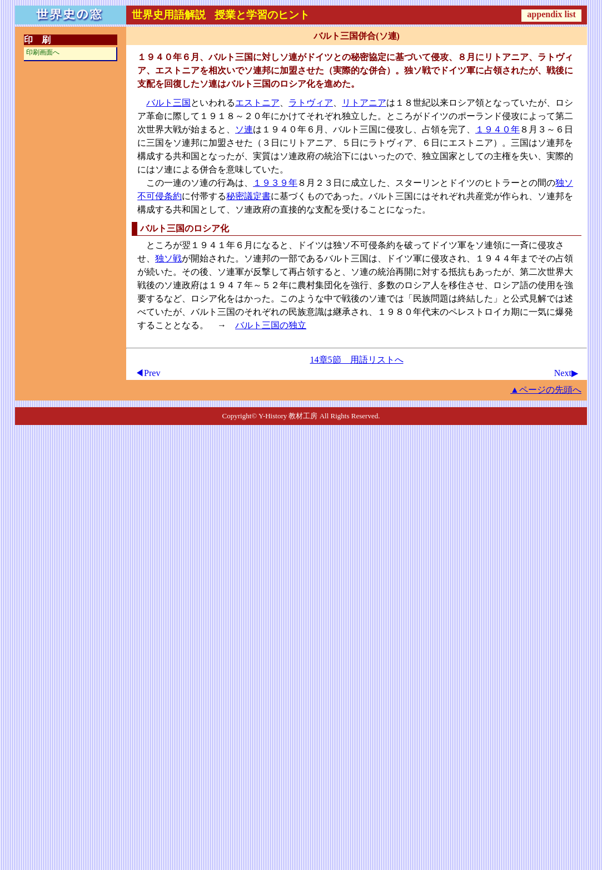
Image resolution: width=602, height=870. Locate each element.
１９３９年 (275, 182)
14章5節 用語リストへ (357, 359)
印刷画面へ (42, 52)
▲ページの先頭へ (545, 389)
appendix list (551, 14)
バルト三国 (168, 102)
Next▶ (566, 373)
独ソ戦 (168, 258)
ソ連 (244, 129)
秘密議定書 (248, 196)
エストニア (257, 102)
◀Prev (147, 373)
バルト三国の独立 (270, 325)
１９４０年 (497, 129)
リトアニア (364, 102)
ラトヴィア (310, 102)
